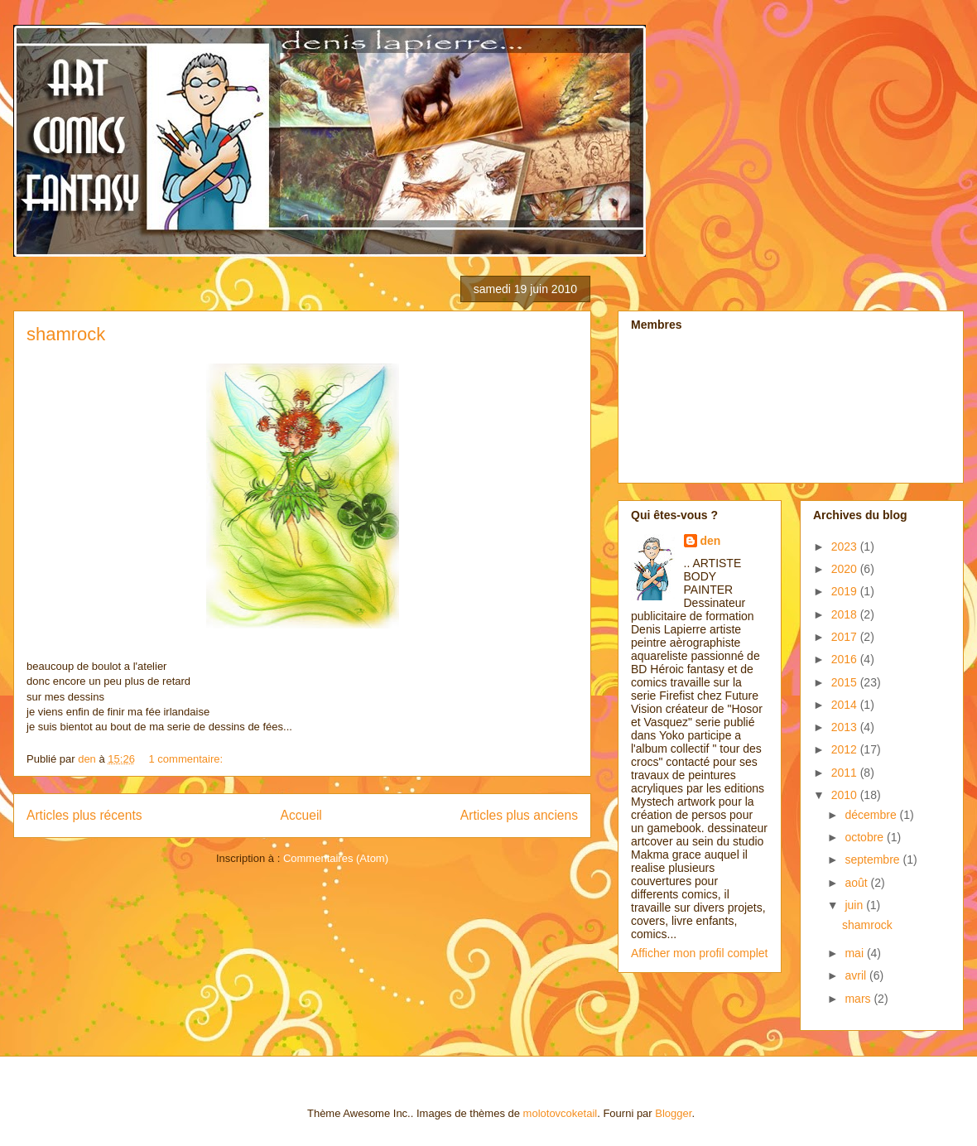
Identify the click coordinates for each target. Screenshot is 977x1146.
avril (857, 975)
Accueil (301, 815)
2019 (845, 591)
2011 (845, 772)
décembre (872, 814)
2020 (845, 568)
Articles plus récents (84, 815)
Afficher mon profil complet (699, 953)
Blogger (673, 1113)
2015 (845, 682)
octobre (866, 837)
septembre (873, 859)
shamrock (65, 334)
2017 (845, 636)
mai (855, 953)
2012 (845, 749)
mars (859, 998)
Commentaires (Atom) (335, 858)
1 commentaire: (187, 759)
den (710, 540)
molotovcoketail (560, 1113)
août (857, 882)
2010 (845, 795)
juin (855, 905)
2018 (845, 614)
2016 (845, 659)
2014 (845, 704)
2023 (845, 546)
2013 (845, 727)
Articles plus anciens (519, 815)
